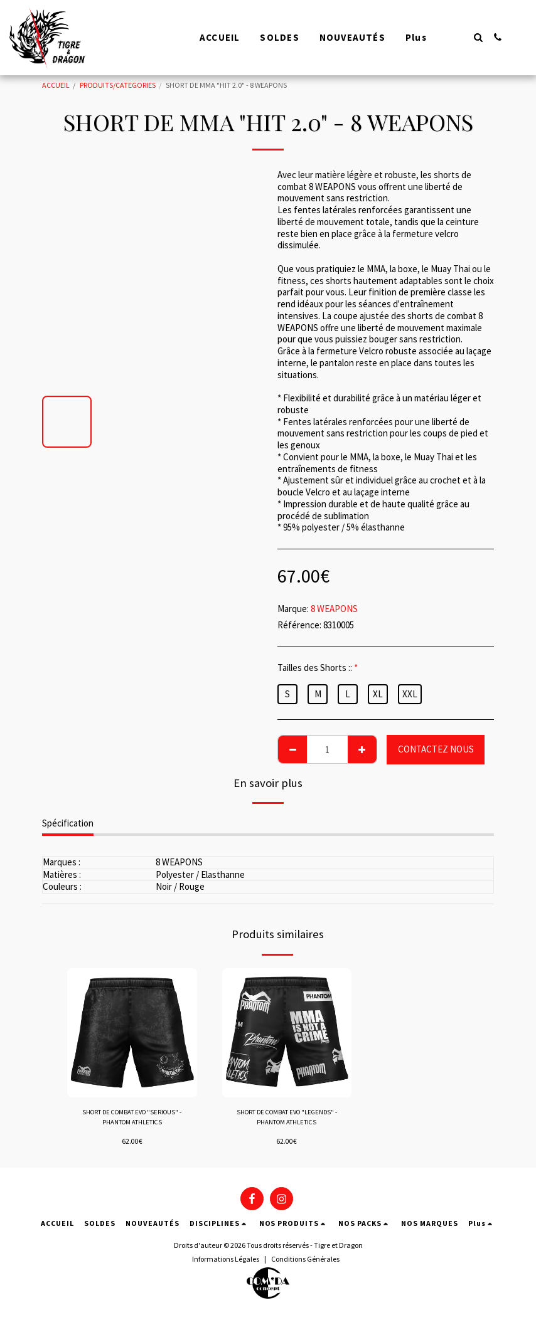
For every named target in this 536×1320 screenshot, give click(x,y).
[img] (132, 1033)
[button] (478, 37)
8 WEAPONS (334, 609)
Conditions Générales (305, 1261)
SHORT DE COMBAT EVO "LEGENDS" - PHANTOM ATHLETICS (287, 1119)
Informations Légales (225, 1261)
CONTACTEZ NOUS (436, 749)
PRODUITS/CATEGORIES (118, 85)
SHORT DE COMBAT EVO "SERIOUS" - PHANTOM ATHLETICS (131, 1118)
